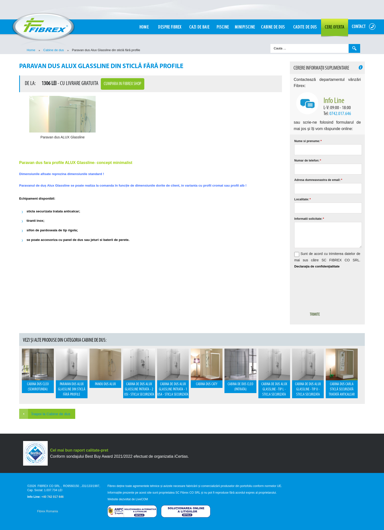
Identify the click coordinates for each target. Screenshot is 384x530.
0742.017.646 (340, 113)
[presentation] (331, 286)
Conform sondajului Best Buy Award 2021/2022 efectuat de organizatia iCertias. (119, 456)
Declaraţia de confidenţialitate (317, 266)
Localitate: (302, 199)
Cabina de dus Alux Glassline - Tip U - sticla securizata (308, 389)
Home (31, 50)
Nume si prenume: (308, 141)
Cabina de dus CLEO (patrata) (240, 386)
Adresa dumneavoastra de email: (318, 180)
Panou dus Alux (105, 384)
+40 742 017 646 (52, 497)
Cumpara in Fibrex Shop (122, 84)
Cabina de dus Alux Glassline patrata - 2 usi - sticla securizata (139, 389)
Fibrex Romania (47, 511)
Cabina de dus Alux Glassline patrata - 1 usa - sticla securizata (172, 389)
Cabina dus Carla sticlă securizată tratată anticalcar (342, 389)
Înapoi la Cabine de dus (50, 414)
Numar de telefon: (307, 160)
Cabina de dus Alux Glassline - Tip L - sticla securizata (274, 389)
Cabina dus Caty (206, 384)
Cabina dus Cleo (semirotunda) (38, 386)
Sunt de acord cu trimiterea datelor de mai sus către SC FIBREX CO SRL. (327, 260)
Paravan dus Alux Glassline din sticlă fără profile (71, 389)
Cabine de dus (53, 50)
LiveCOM (142, 499)
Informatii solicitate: (309, 219)
